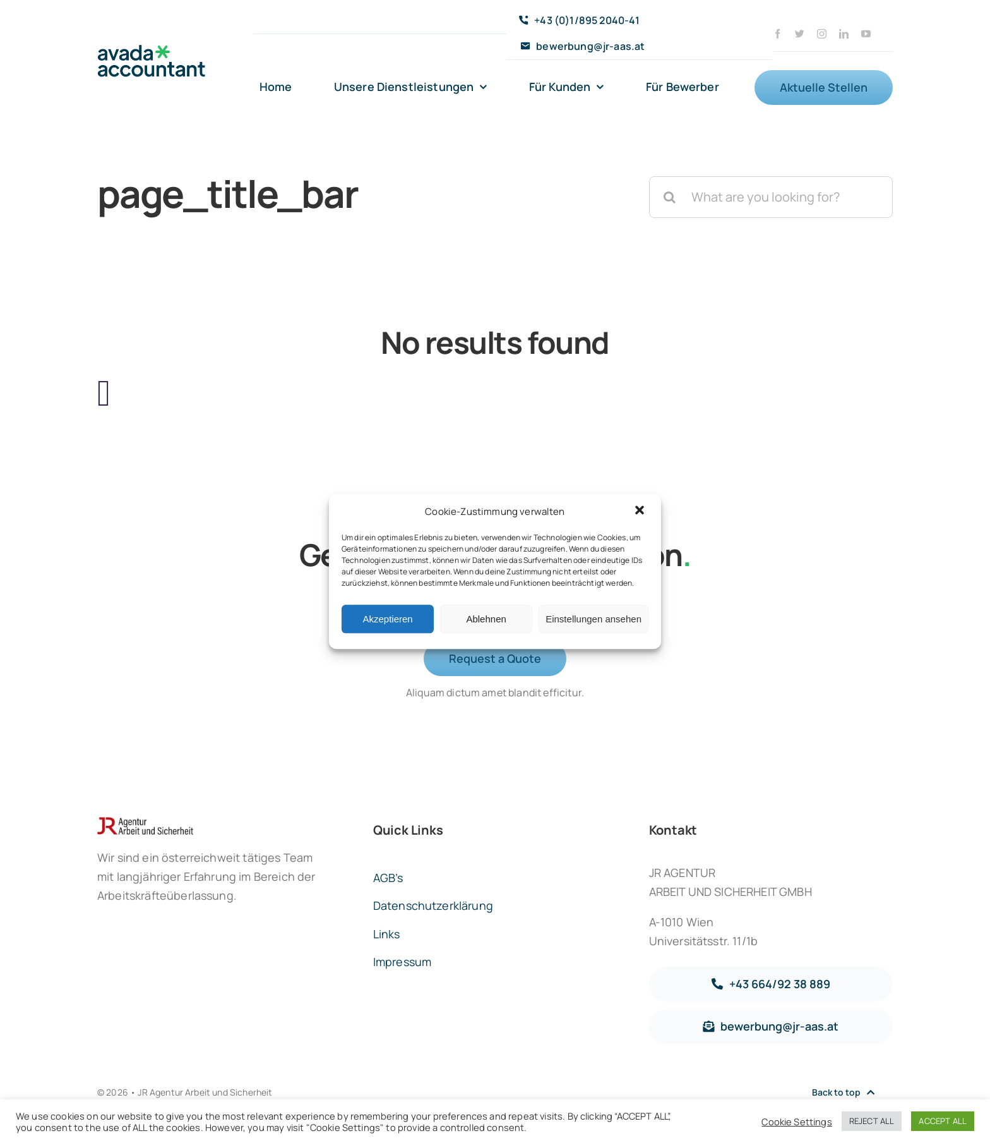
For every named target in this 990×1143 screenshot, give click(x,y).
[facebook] (777, 34)
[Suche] (670, 197)
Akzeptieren (387, 619)
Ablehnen (486, 619)
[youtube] (866, 34)
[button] (640, 511)
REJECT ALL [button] (872, 1121)
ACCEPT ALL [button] (943, 1121)
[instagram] (821, 34)
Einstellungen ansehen (593, 619)
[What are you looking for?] (771, 197)
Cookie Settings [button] (796, 1121)
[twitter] (799, 34)
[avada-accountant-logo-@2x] (151, 50)
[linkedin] (844, 34)
